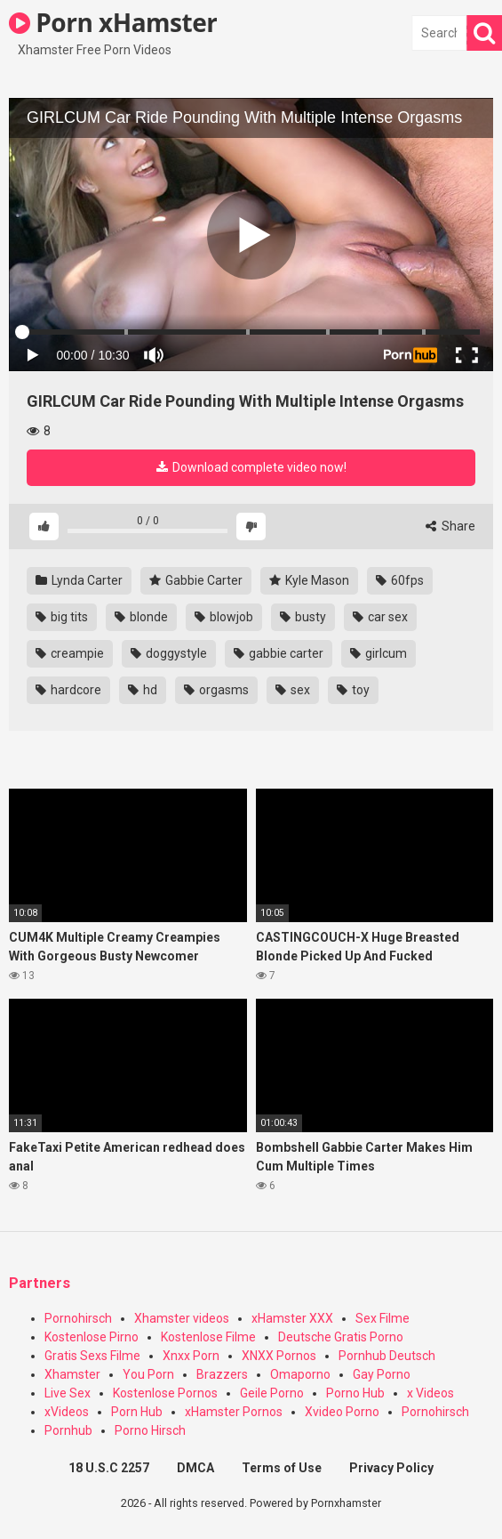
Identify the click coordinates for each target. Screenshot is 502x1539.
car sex (380, 617)
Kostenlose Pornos (165, 1393)
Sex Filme (382, 1318)
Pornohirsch (78, 1318)
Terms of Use (282, 1468)
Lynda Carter (79, 580)
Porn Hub (137, 1412)
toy (353, 690)
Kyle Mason (309, 580)
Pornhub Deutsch (387, 1356)
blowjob (224, 617)
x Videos (430, 1393)
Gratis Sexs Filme (92, 1356)
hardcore (68, 690)
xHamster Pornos (234, 1412)
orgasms (216, 690)
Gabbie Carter (196, 580)
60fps (400, 580)
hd (142, 690)
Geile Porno (272, 1393)
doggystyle (169, 653)
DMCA (195, 1468)
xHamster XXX (292, 1318)
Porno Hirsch (150, 1430)
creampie (70, 653)
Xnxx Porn (191, 1356)
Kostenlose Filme (208, 1337)
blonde (141, 617)
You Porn (148, 1374)
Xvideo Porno (342, 1412)
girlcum (378, 653)
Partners (39, 1283)
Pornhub (68, 1430)
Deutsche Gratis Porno (340, 1337)
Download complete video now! (251, 467)
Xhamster (72, 1374)
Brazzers (222, 1374)
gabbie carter (278, 653)
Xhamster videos (181, 1318)
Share (450, 526)
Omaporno (300, 1374)
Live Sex (67, 1393)
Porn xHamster (113, 22)
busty (303, 617)
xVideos (66, 1412)
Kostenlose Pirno (91, 1337)
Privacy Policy (391, 1468)
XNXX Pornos (279, 1356)
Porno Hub (355, 1393)
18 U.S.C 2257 (108, 1468)
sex (292, 690)
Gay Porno (381, 1374)
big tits (62, 617)
